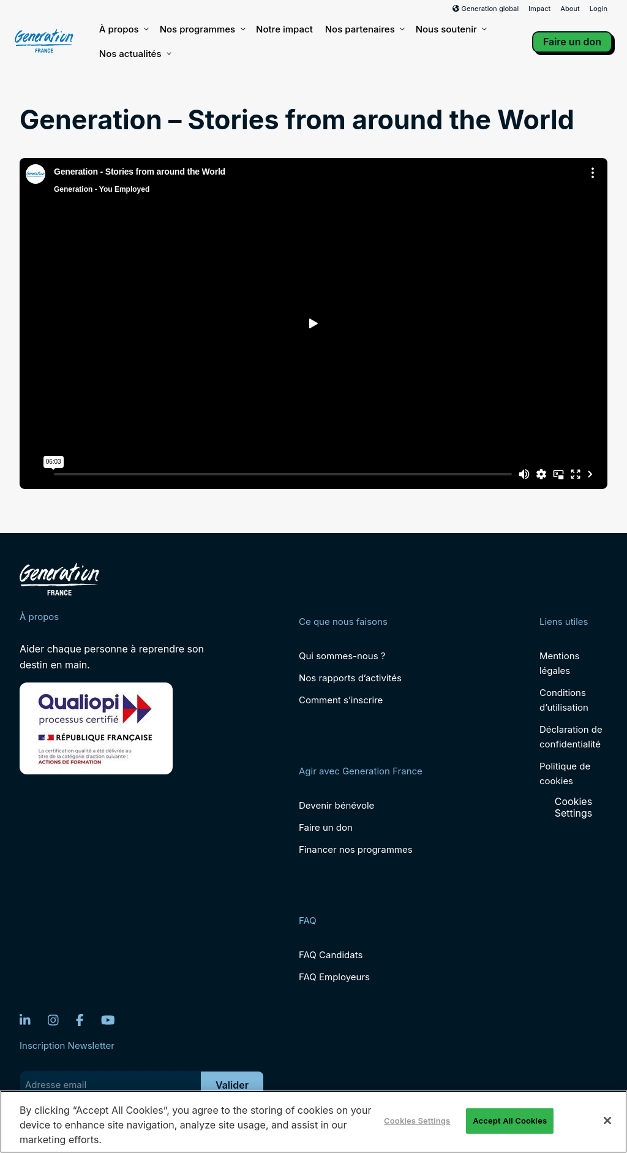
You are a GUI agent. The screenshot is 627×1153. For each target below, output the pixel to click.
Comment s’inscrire (341, 700)
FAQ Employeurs (334, 977)
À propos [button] (123, 29)
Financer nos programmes (356, 849)
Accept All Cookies (510, 1120)
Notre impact (284, 29)
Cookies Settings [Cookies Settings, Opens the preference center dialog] (417, 1120)
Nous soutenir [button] (451, 29)
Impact (539, 8)
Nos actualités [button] (134, 54)
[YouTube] (108, 1020)
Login (598, 8)
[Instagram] (53, 1020)
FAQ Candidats (330, 955)
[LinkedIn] (25, 1020)
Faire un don (572, 42)
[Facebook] (80, 1020)
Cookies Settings (574, 807)
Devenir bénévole (336, 805)
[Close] (607, 1120)
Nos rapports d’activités (350, 678)
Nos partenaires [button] (364, 29)
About (570, 8)
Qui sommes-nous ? (342, 656)
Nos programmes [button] (202, 29)
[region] (313, 1122)
